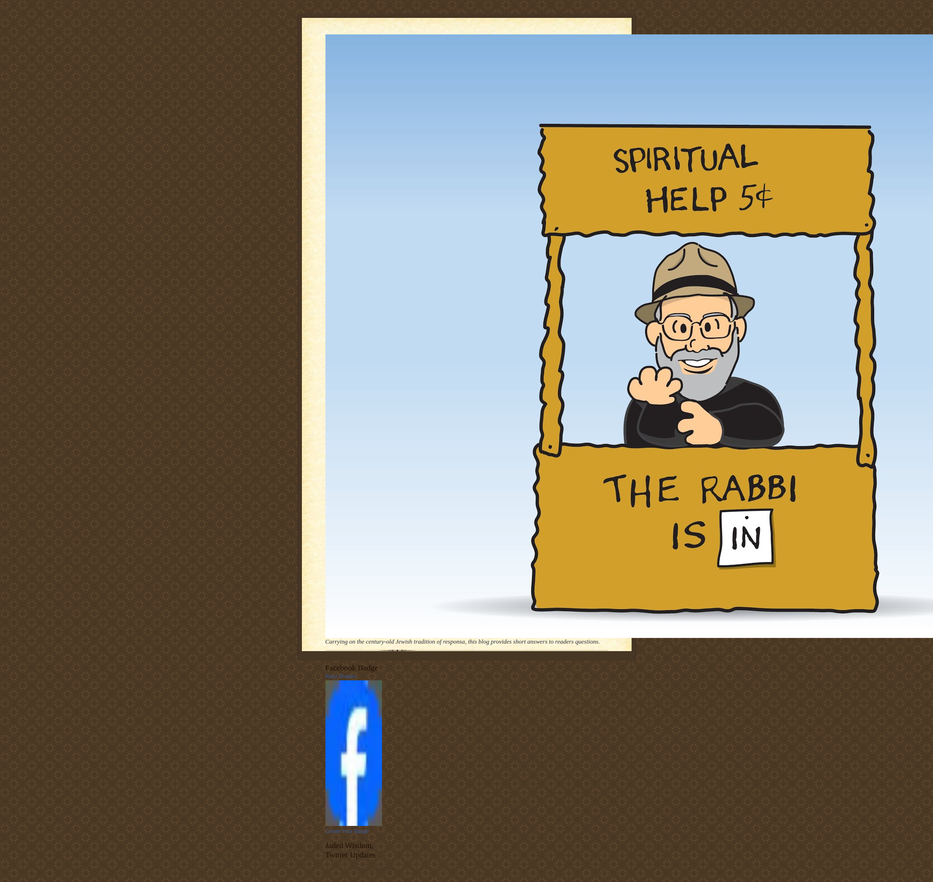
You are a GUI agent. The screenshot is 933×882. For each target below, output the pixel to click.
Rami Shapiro (341, 676)
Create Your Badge (347, 831)
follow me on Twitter (373, 868)
